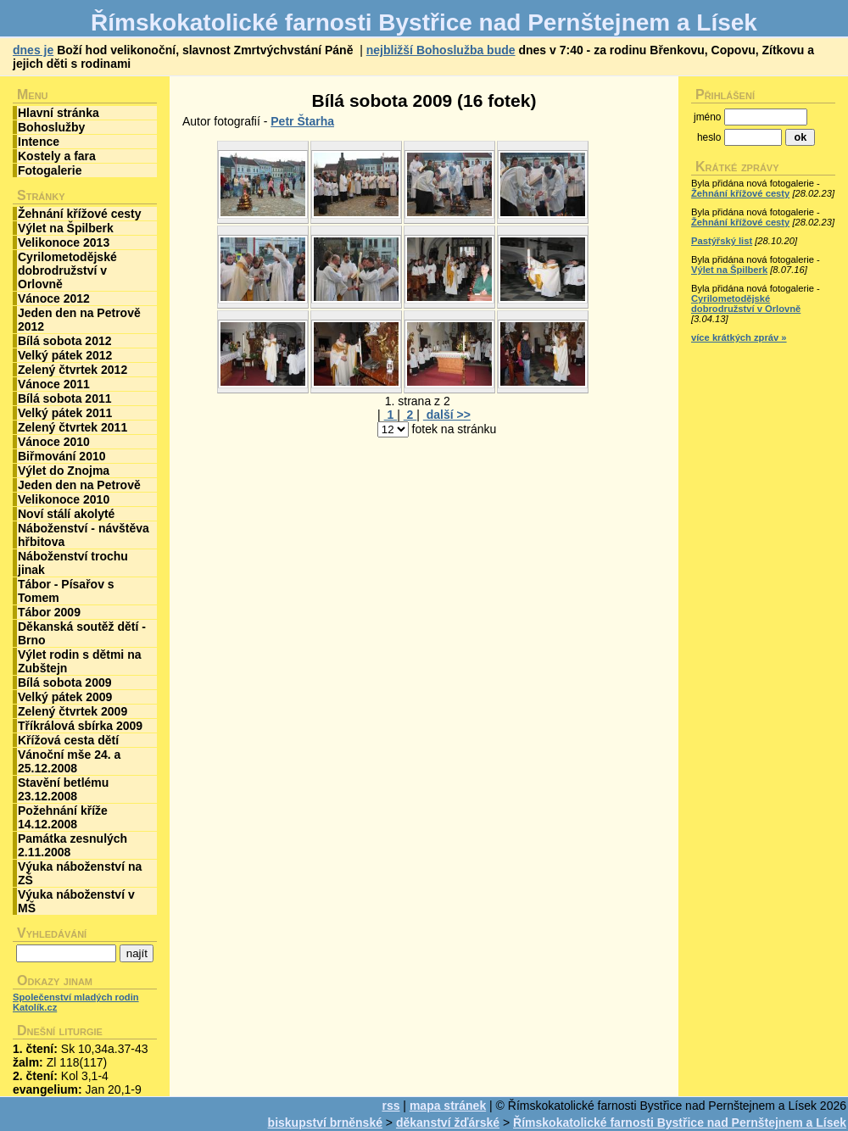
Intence (38, 141)
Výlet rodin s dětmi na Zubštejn (79, 661)
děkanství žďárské (447, 1122)
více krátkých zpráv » (739, 337)
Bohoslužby (51, 127)
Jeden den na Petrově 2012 (79, 319)
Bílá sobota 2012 (65, 341)
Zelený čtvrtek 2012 (72, 369)
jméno (707, 117)
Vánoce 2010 (54, 441)
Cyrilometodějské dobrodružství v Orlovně (67, 270)
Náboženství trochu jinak (73, 563)
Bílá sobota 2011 (65, 398)
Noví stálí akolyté (66, 514)
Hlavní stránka (58, 113)
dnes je (33, 50)
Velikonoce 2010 (63, 499)
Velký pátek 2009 (65, 697)
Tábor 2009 (49, 612)
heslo (709, 137)
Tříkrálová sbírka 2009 (80, 726)
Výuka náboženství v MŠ (76, 901)
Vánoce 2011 (54, 384)
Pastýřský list (721, 241)
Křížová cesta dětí (68, 740)
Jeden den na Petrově (79, 485)
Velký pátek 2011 (65, 413)
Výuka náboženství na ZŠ (80, 873)
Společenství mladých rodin (76, 997)
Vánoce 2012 (54, 298)
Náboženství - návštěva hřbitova (83, 535)
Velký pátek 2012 (65, 355)
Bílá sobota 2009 (65, 682)
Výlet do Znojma (63, 470)
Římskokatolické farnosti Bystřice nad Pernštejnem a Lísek (679, 1122)
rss (390, 1105)
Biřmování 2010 (62, 456)
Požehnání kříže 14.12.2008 (63, 817)
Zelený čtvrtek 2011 (72, 427)
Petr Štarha (302, 121)
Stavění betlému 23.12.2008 (63, 789)
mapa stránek (448, 1105)
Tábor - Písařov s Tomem (66, 590)
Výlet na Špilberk (66, 228)
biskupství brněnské (325, 1122)
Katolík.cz (35, 1007)
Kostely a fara (57, 156)
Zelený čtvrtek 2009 (72, 711)
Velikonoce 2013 (63, 242)
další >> (447, 414)
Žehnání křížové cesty (80, 213)
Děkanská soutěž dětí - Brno (82, 633)
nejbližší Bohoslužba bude (441, 50)
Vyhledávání (51, 933)
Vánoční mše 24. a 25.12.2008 (69, 761)
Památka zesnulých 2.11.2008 (72, 845)
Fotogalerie (49, 170)
